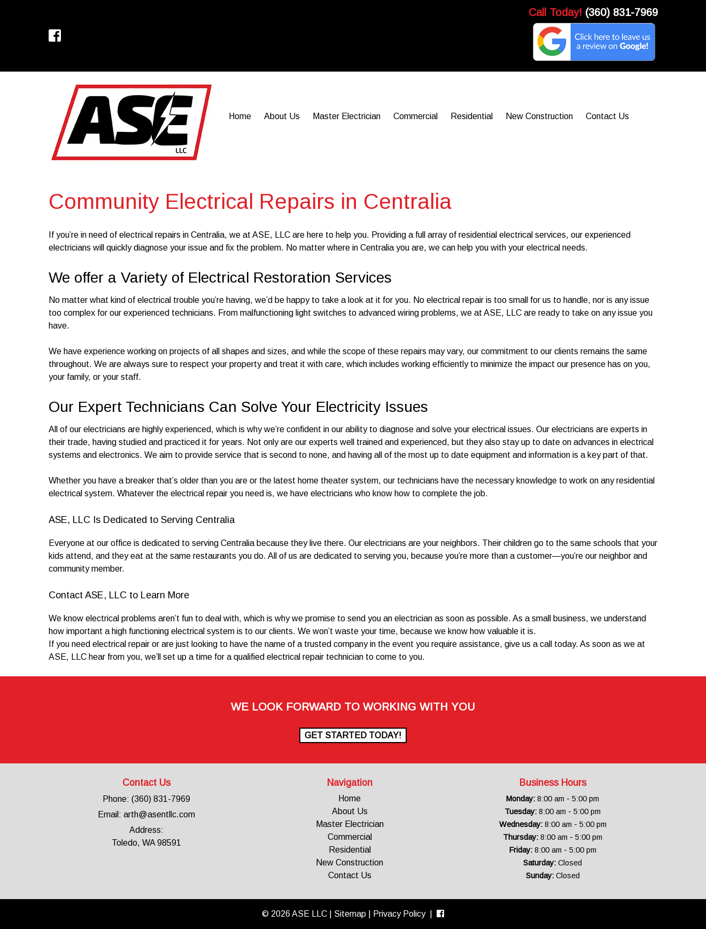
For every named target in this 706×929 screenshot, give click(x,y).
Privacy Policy (399, 913)
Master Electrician (347, 116)
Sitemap (350, 913)
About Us (282, 116)
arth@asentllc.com (159, 814)
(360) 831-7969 (621, 12)
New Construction (539, 116)
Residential (472, 116)
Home (240, 116)
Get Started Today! (353, 735)
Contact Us (607, 116)
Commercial (415, 116)
